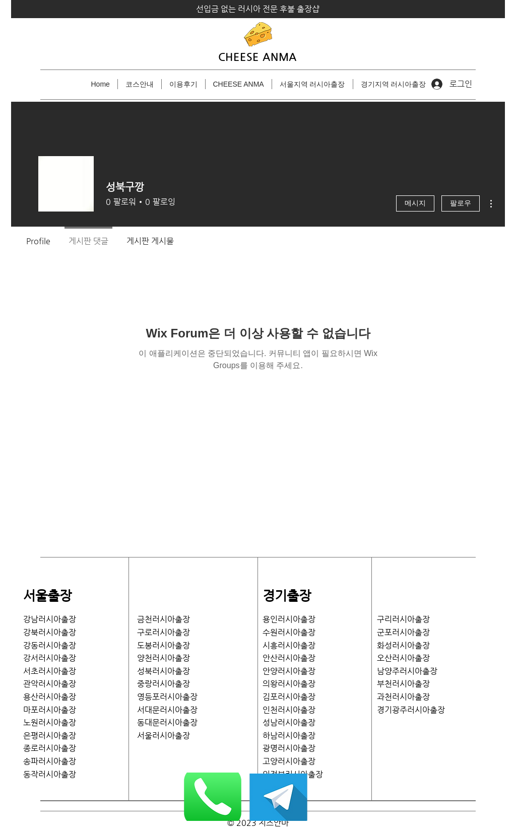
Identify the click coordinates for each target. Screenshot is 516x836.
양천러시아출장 (163, 658)
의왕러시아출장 (289, 683)
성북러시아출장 (163, 671)
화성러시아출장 (403, 645)
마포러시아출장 (49, 710)
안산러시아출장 (289, 658)
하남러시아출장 (289, 735)
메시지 (415, 203)
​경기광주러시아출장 (411, 710)
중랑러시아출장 (163, 683)
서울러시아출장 (167, 735)
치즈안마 (274, 822)
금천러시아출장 (163, 619)
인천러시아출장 (289, 710)
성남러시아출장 (289, 722)
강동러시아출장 (49, 645)
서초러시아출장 (49, 671)
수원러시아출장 (289, 632)
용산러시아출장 (49, 697)
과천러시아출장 (403, 697)
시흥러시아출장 (289, 645)
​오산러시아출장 (403, 658)
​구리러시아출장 (403, 619)
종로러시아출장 (49, 748)
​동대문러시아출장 (167, 722)
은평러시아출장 (49, 735)
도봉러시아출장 (163, 645)
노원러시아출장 (49, 722)
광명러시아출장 (289, 748)
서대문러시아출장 (167, 710)
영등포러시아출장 (167, 697)
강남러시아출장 (49, 619)
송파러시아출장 (49, 761)
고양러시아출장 (289, 761)
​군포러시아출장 (403, 632)
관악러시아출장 (49, 683)
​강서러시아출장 (49, 658)
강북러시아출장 (49, 632)
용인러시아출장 (289, 619)
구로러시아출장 (163, 632)
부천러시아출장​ (403, 683)
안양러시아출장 (289, 671)
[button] (312, 84)
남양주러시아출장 (407, 671)
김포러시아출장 (289, 697)
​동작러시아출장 (49, 774)
